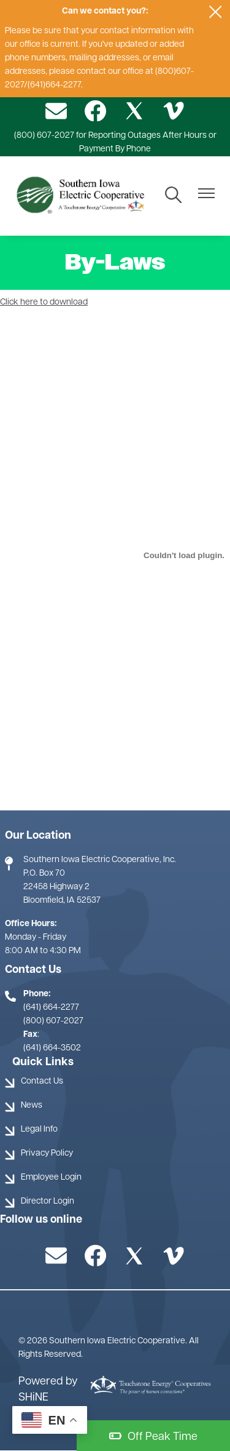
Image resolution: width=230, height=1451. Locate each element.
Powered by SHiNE (48, 1390)
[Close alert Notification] (215, 12)
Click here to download (44, 302)
